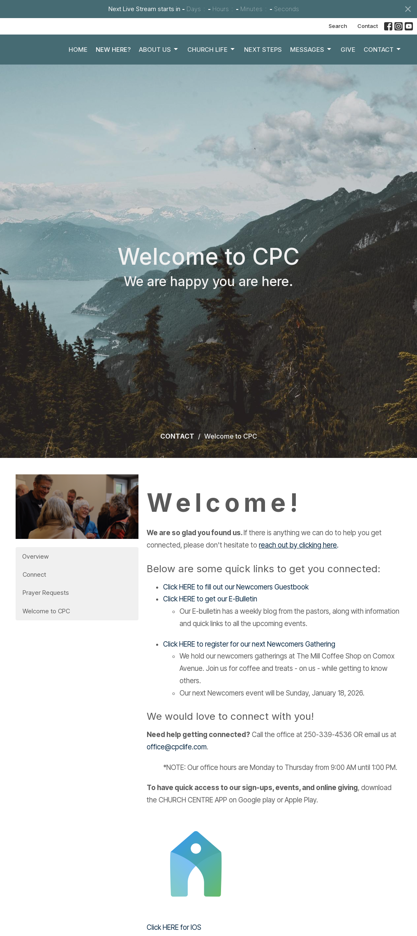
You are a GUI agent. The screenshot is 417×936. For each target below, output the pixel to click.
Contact (367, 26)
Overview (35, 556)
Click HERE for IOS (174, 927)
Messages (311, 68)
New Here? (113, 68)
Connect (34, 574)
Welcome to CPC (46, 611)
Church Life (211, 68)
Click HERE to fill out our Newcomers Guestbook (236, 587)
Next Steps (263, 68)
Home (78, 68)
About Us (159, 68)
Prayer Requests (46, 592)
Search (338, 26)
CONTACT (177, 436)
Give (348, 68)
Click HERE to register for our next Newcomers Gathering (249, 644)
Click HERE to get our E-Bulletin (210, 599)
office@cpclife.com (177, 747)
